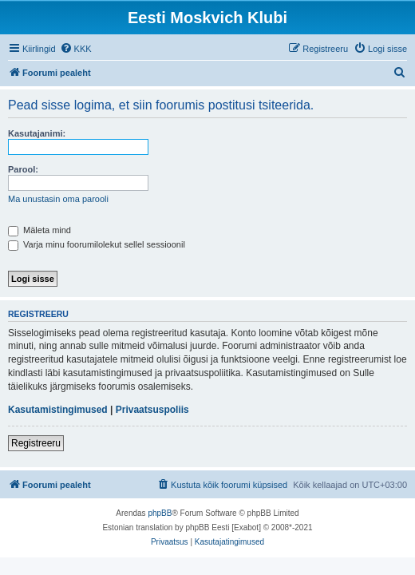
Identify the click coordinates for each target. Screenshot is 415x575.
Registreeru (36, 443)
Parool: (23, 169)
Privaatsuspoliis (152, 409)
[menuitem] (76, 48)
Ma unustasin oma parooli (58, 199)
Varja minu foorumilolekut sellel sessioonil (96, 244)
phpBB (160, 513)
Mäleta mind (39, 230)
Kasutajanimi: (36, 133)
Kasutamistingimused (58, 409)
